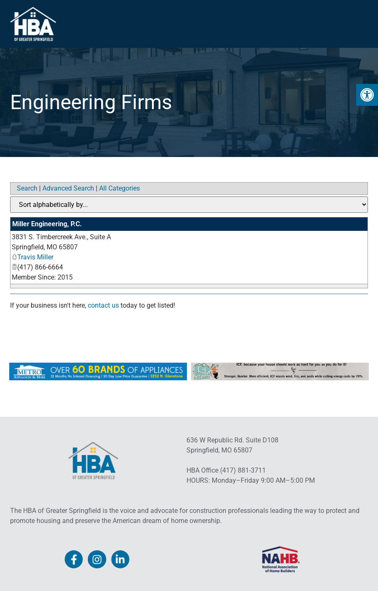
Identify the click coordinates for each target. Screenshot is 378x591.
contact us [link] (103, 305)
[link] (367, 95)
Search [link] (27, 188)
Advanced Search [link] (68, 188)
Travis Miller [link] (32, 257)
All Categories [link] (119, 188)
